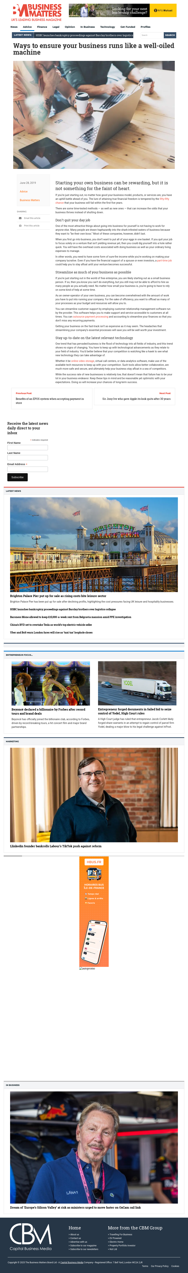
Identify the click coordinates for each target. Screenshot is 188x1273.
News (13, 26)
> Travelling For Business (120, 1234)
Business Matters (30, 200)
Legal (56, 26)
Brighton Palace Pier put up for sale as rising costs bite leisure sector (58, 596)
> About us (74, 1234)
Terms (145, 1266)
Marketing (12, 741)
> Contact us (75, 1238)
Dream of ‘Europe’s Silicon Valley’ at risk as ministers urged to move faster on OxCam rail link (75, 1207)
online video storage (82, 361)
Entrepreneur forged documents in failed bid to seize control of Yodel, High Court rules (134, 711)
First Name (14, 442)
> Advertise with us (78, 1242)
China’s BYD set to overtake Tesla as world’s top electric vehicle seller (51, 624)
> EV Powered (115, 1238)
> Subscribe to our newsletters (83, 1249)
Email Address (17, 464)
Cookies (175, 1266)
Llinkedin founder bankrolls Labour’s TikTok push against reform (56, 846)
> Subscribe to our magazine (83, 1245)
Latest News (13, 491)
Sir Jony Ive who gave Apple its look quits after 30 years (136, 399)
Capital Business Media (71, 1262)
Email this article (28, 218)
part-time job (164, 260)
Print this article (28, 225)
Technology (107, 26)
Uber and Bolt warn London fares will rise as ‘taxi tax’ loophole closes (51, 632)
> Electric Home (115, 1242)
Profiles (145, 26)
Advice (27, 26)
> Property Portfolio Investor (121, 1245)
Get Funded (127, 26)
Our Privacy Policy (160, 1266)
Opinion (70, 26)
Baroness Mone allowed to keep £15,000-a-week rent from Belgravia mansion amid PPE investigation (70, 617)
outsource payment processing (90, 316)
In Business (87, 26)
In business (12, 1085)
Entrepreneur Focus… (19, 655)
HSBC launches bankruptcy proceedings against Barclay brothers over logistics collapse (63, 609)
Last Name (13, 453)
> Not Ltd (112, 1249)
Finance (42, 26)
